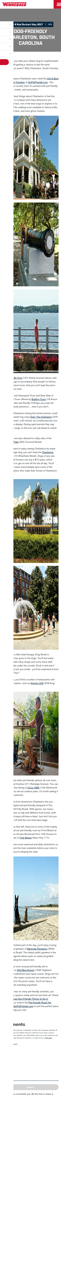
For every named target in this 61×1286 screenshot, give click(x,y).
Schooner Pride (10, 441)
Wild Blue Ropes (25, 970)
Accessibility (37, 1233)
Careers (30, 1203)
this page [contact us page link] (48, 1038)
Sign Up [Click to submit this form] (18, 1173)
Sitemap (23, 1233)
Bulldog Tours (38, 399)
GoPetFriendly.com (38, 82)
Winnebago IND (30, 1191)
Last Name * (18, 1157)
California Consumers (47, 1240)
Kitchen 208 (37, 683)
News (30, 1197)
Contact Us (53, 1233)
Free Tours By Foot (12, 377)
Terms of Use (30, 1246)
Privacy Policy (47, 1135)
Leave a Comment (9, 1044)
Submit (30, 1087)
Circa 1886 (33, 787)
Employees (30, 1208)
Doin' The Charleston (41, 416)
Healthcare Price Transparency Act (19, 1240)
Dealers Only (30, 1214)
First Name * (18, 1149)
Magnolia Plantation (37, 948)
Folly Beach (26, 837)
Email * (15, 1165)
